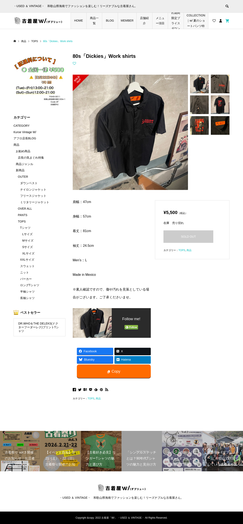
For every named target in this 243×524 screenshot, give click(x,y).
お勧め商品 (23, 151)
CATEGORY (21, 125)
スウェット (27, 266)
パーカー (26, 279)
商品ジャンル (24, 164)
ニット (24, 272)
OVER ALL (25, 208)
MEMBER (127, 20)
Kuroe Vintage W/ (25, 132)
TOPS (91, 398)
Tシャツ (25, 227)
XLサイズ (28, 253)
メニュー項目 (160, 20)
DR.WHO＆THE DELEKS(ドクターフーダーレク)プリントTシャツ (38, 327)
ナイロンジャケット (33, 189)
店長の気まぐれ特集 (31, 157)
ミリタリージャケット (34, 202)
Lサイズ (27, 234)
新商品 (20, 170)
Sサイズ (27, 247)
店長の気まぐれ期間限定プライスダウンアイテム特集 (175, 20)
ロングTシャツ (29, 285)
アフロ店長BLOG (25, 138)
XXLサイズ (27, 259)
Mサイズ (27, 240)
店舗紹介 (144, 20)
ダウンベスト (29, 183)
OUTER (23, 176)
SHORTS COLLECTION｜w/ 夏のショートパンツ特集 (196, 20)
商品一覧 (94, 20)
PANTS (22, 215)
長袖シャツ (27, 298)
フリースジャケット (33, 195)
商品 (98, 398)
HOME (78, 20)
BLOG (110, 20)
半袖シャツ (27, 291)
